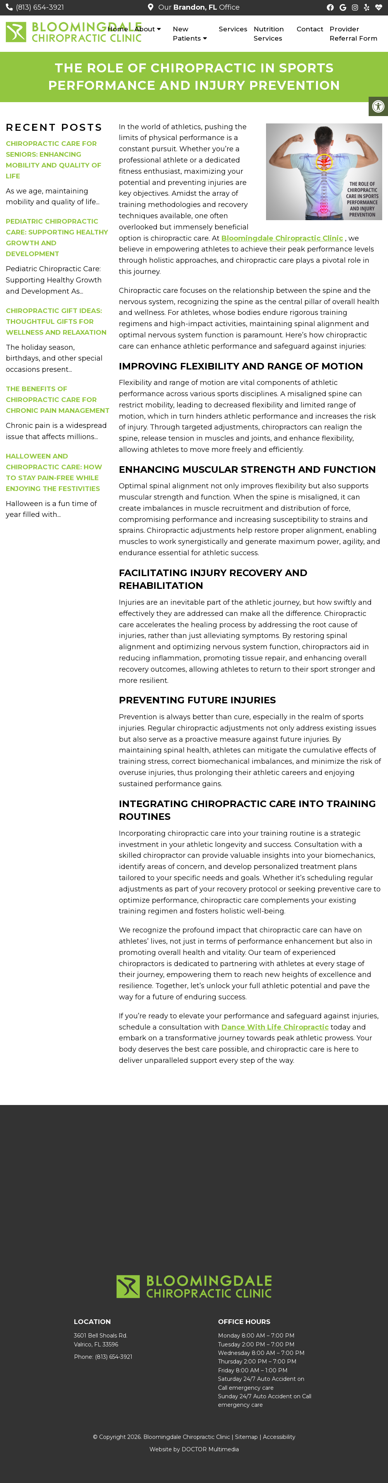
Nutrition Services (269, 33)
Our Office (198, 7)
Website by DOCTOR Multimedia (194, 1449)
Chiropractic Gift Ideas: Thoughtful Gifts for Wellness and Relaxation (56, 321)
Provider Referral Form (354, 33)
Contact (310, 29)
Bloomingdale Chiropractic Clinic (282, 238)
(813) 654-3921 (40, 7)
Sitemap (246, 1436)
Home (117, 29)
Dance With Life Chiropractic (275, 1027)
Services (233, 29)
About (144, 29)
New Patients (187, 33)
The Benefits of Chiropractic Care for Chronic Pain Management (58, 399)
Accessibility (279, 1436)
